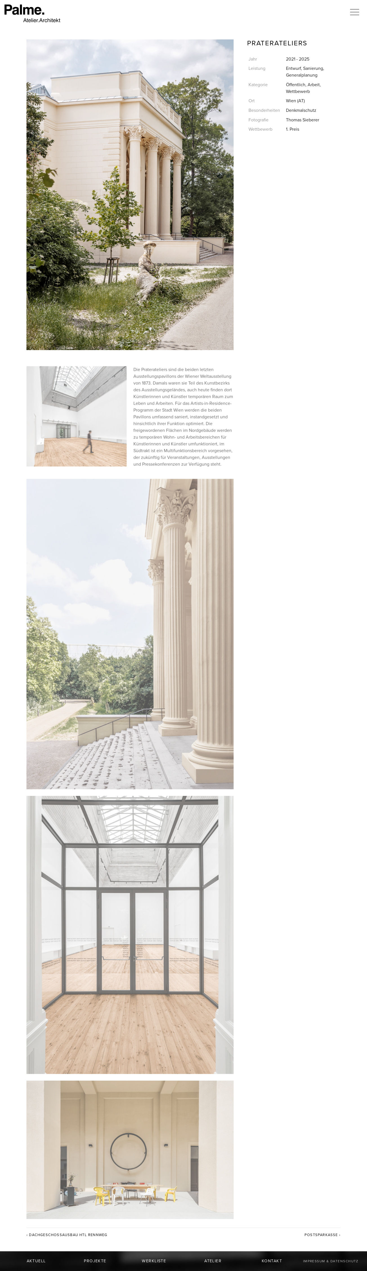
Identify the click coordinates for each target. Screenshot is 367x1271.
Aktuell (36, 1261)
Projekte (95, 1261)
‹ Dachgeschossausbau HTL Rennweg (66, 1235)
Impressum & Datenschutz (331, 1261)
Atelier (212, 1261)
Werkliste (154, 1261)
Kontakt (272, 1261)
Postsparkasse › (323, 1235)
